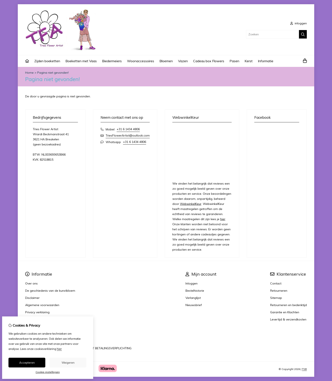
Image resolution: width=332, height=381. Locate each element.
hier (222, 219)
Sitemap (276, 298)
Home (29, 73)
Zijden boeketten (47, 61)
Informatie (265, 61)
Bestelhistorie (194, 291)
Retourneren (278, 291)
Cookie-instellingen (48, 372)
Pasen (234, 61)
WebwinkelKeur (190, 204)
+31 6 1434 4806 (128, 129)
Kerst (249, 61)
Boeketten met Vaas (81, 61)
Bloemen (166, 61)
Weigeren (68, 362)
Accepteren (27, 362)
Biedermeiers (112, 61)
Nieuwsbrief (193, 305)
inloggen (298, 23)
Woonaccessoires (140, 61)
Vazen (183, 61)
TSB (304, 369)
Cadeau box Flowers (208, 61)
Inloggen (191, 283)
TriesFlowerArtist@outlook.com (128, 135)
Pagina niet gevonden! (53, 73)
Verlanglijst (193, 298)
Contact (275, 283)
